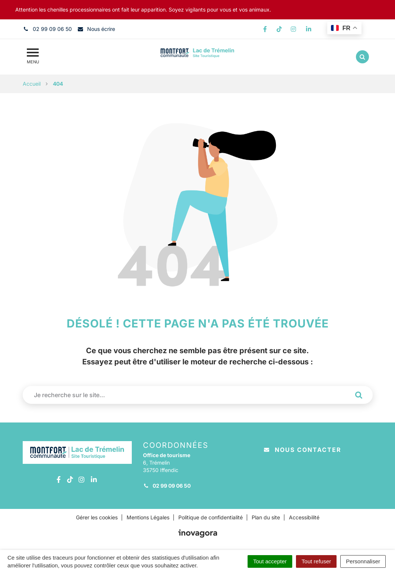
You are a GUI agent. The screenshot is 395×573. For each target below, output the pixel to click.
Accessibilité (304, 517)
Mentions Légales (148, 517)
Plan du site (266, 517)
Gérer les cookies (97, 517)
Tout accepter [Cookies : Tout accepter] (270, 561)
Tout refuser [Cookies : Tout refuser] (316, 561)
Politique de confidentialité (210, 517)
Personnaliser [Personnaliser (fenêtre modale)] (363, 561)
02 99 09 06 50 (167, 485)
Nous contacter (302, 449)
